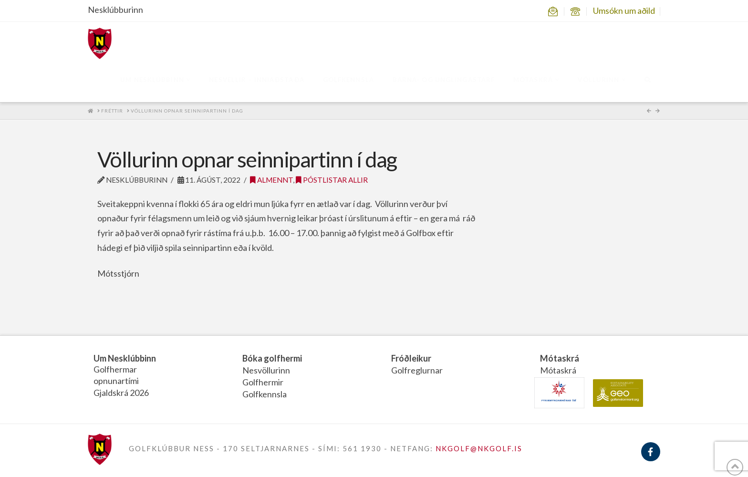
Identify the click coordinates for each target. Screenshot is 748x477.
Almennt (271, 180)
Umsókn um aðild (624, 10)
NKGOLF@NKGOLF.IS (479, 448)
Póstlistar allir (332, 180)
